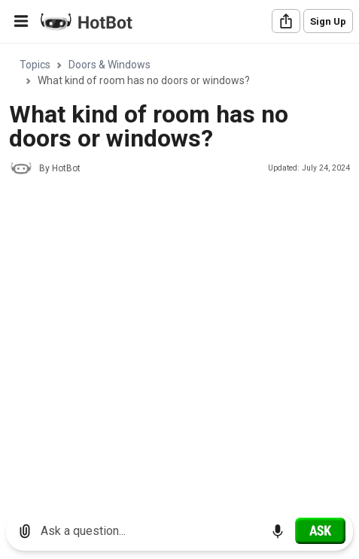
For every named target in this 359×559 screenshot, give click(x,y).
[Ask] (320, 530)
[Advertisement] (179, 371)
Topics (35, 65)
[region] (179, 272)
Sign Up (328, 21)
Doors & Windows (109, 65)
